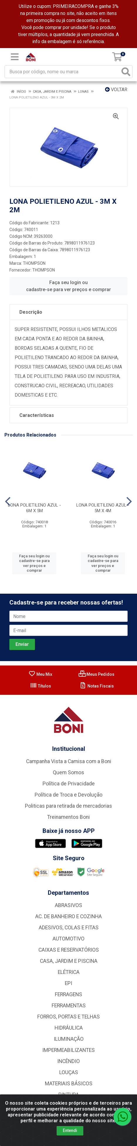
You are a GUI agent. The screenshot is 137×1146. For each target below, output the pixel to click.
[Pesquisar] (126, 72)
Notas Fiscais (97, 686)
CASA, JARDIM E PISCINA (68, 961)
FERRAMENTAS (69, 1006)
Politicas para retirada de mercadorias (68, 806)
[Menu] (14, 57)
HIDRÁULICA (69, 1028)
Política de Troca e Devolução (68, 795)
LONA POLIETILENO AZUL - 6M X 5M (34, 507)
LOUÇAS (68, 1072)
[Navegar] (7, 501)
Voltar (116, 89)
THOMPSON (34, 263)
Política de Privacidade (69, 784)
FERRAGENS (68, 994)
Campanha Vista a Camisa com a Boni (68, 761)
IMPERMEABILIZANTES (68, 1050)
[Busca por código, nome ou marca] (62, 72)
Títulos (40, 686)
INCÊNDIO (68, 1061)
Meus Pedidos (96, 674)
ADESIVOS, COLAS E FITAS (69, 928)
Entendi (70, 1130)
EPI (68, 983)
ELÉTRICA (69, 972)
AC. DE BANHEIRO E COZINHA (68, 916)
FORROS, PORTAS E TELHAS (68, 1017)
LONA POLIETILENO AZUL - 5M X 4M (102, 507)
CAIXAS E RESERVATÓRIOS (68, 950)
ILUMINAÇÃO (69, 1039)
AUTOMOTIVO (68, 939)
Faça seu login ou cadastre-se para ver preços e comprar (68, 286)
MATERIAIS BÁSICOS (68, 1083)
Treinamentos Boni (68, 817)
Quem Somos (68, 772)
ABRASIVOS (68, 905)
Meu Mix (40, 674)
